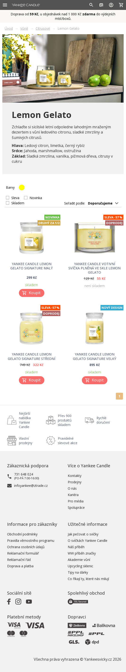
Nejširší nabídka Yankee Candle (25, 420)
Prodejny (74, 482)
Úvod (9, 28)
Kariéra (73, 495)
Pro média (76, 501)
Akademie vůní (79, 559)
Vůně (24, 28)
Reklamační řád (19, 559)
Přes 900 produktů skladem (65, 420)
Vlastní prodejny (25, 440)
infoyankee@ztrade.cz (31, 485)
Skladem (17, 203)
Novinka (35, 198)
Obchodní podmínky (22, 534)
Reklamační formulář (23, 553)
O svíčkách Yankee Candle (87, 540)
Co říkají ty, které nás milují (88, 578)
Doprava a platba (20, 566)
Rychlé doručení (103, 420)
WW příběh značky (82, 553)
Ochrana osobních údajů (26, 547)
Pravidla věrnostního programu (30, 540)
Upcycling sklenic (80, 566)
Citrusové (43, 28)
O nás (72, 488)
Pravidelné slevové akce (67, 440)
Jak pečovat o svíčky (83, 534)
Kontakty (74, 475)
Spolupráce (76, 507)
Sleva (15, 198)
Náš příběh (76, 547)
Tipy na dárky (78, 572)
